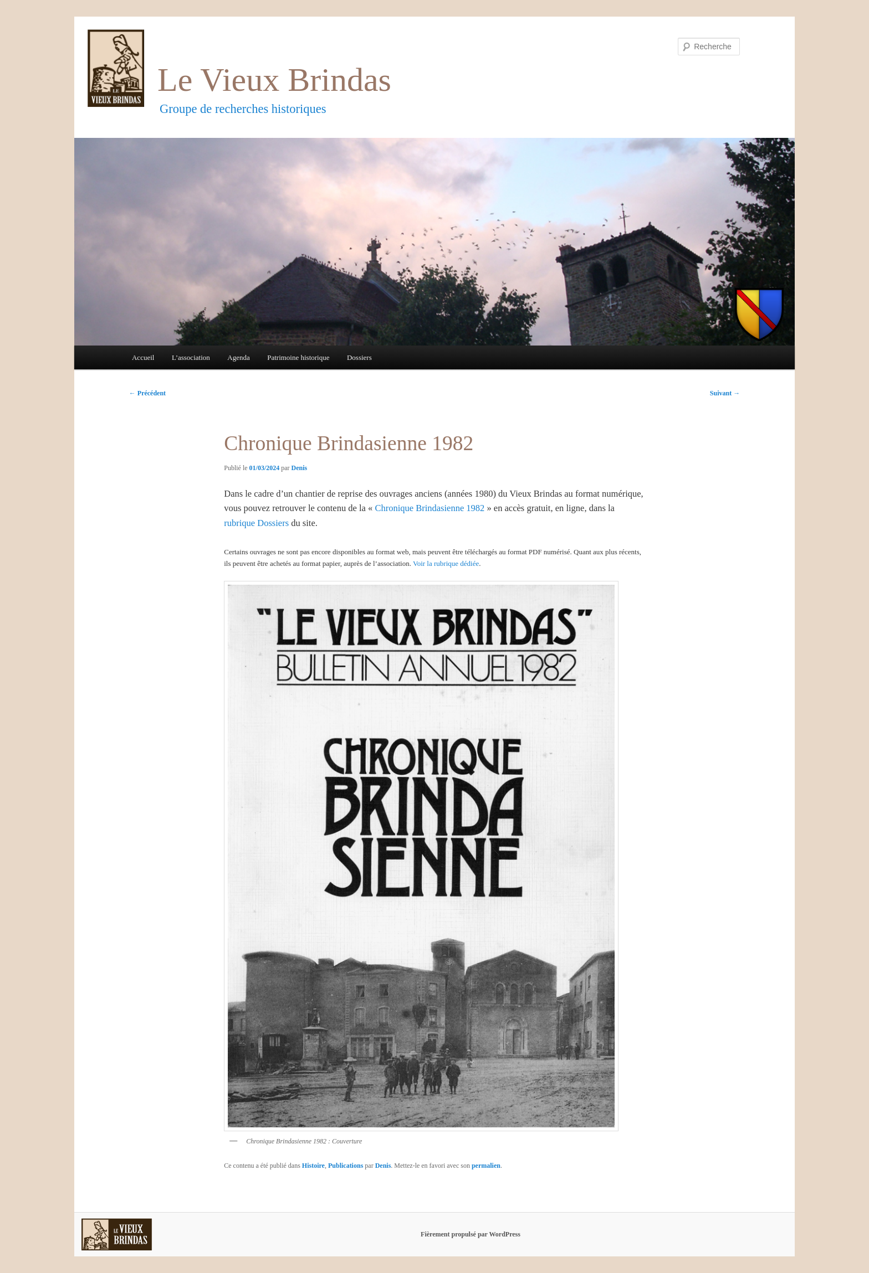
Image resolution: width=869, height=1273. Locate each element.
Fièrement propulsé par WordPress (470, 1234)
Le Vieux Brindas (274, 79)
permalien (486, 1165)
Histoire (313, 1165)
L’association (191, 357)
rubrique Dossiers (256, 523)
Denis (300, 468)
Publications (345, 1165)
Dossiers (359, 357)
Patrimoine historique (298, 357)
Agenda (238, 357)
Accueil (143, 357)
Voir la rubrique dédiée (446, 563)
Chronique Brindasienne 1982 (429, 508)
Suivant (725, 393)
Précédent (147, 393)
